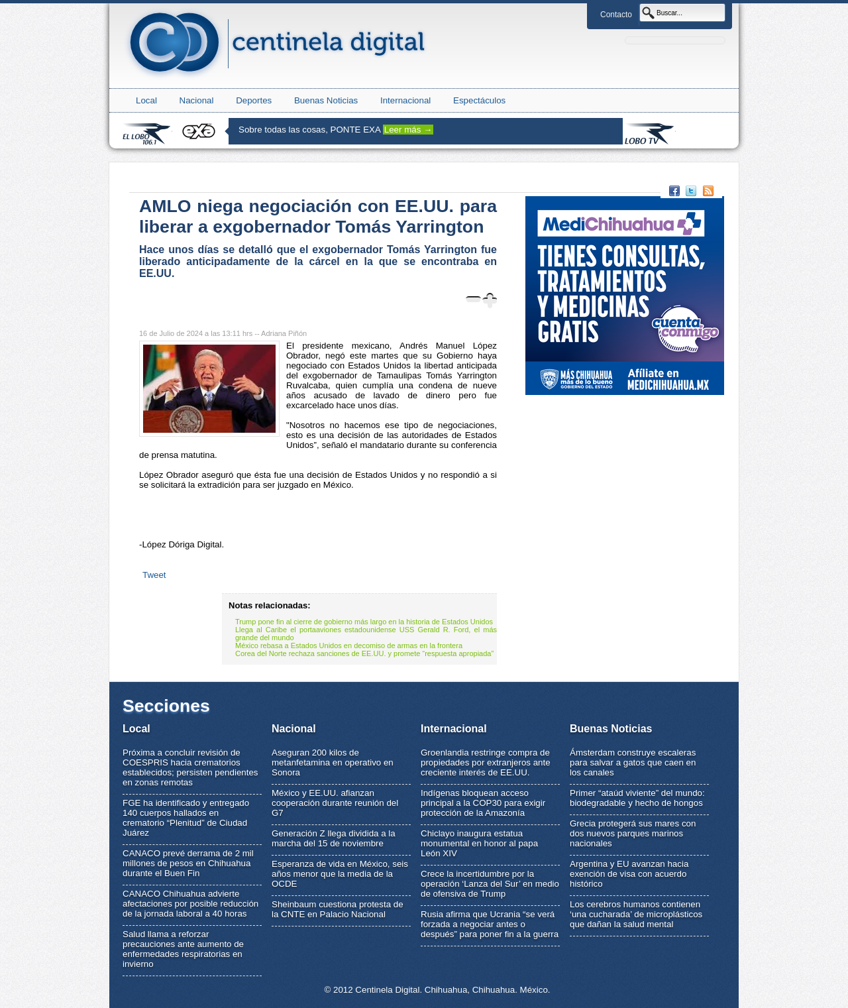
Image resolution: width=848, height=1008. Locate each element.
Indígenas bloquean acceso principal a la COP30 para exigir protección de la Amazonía (483, 803)
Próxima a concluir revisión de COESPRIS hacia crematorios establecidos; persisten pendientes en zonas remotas (190, 767)
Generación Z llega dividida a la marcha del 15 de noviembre (334, 838)
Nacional (197, 100)
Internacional (405, 100)
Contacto (616, 14)
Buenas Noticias (326, 100)
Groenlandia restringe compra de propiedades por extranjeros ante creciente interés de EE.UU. (486, 762)
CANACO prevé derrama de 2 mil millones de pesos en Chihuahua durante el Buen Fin (188, 863)
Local (146, 100)
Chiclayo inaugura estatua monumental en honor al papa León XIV (479, 843)
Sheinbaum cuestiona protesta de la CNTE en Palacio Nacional (337, 909)
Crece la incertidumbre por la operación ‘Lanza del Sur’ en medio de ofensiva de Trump (490, 884)
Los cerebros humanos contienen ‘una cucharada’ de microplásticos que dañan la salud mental (636, 914)
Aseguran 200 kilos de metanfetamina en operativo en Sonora (333, 762)
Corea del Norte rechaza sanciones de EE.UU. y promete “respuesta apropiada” (364, 653)
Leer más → (408, 130)
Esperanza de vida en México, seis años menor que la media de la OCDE (340, 874)
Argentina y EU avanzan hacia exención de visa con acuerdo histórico (629, 874)
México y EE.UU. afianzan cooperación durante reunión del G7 (335, 803)
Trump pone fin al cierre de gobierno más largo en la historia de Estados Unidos (364, 622)
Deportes (254, 100)
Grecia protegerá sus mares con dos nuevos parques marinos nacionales (633, 833)
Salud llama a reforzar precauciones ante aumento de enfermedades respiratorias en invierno (183, 949)
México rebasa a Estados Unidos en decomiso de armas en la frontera (348, 645)
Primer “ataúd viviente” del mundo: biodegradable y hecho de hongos (637, 798)
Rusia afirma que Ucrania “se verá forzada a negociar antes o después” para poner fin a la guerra (489, 924)
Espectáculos (479, 100)
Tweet (154, 575)
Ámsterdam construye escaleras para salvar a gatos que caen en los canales (633, 762)
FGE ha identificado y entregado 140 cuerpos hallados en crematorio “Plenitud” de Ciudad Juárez (186, 818)
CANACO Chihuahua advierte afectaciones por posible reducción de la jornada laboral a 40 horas (190, 904)
